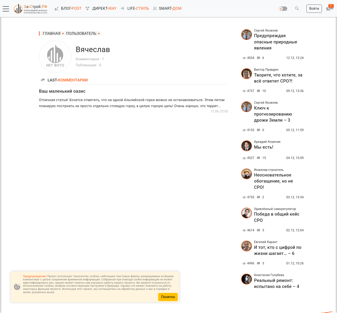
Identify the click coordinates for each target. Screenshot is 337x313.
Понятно (168, 297)
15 (260, 158)
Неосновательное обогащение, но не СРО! (273, 181)
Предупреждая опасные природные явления (275, 41)
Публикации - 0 (88, 65)
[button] (6, 9)
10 (260, 91)
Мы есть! (263, 147)
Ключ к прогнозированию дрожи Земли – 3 (273, 114)
